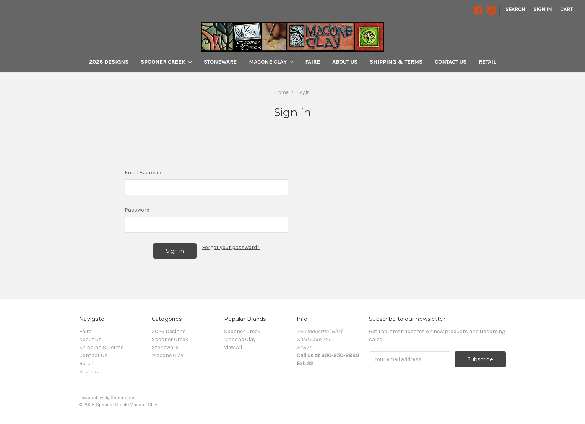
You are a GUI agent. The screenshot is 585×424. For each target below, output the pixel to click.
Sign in (542, 9)
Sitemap (89, 371)
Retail (487, 61)
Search (515, 9)
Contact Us (450, 61)
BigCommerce (119, 397)
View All (233, 347)
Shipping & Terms (396, 61)
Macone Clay (271, 61)
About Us (345, 61)
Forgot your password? (231, 247)
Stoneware (220, 61)
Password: (138, 210)
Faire (312, 61)
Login (303, 92)
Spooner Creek (166, 61)
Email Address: (143, 172)
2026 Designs (108, 61)
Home (282, 92)
